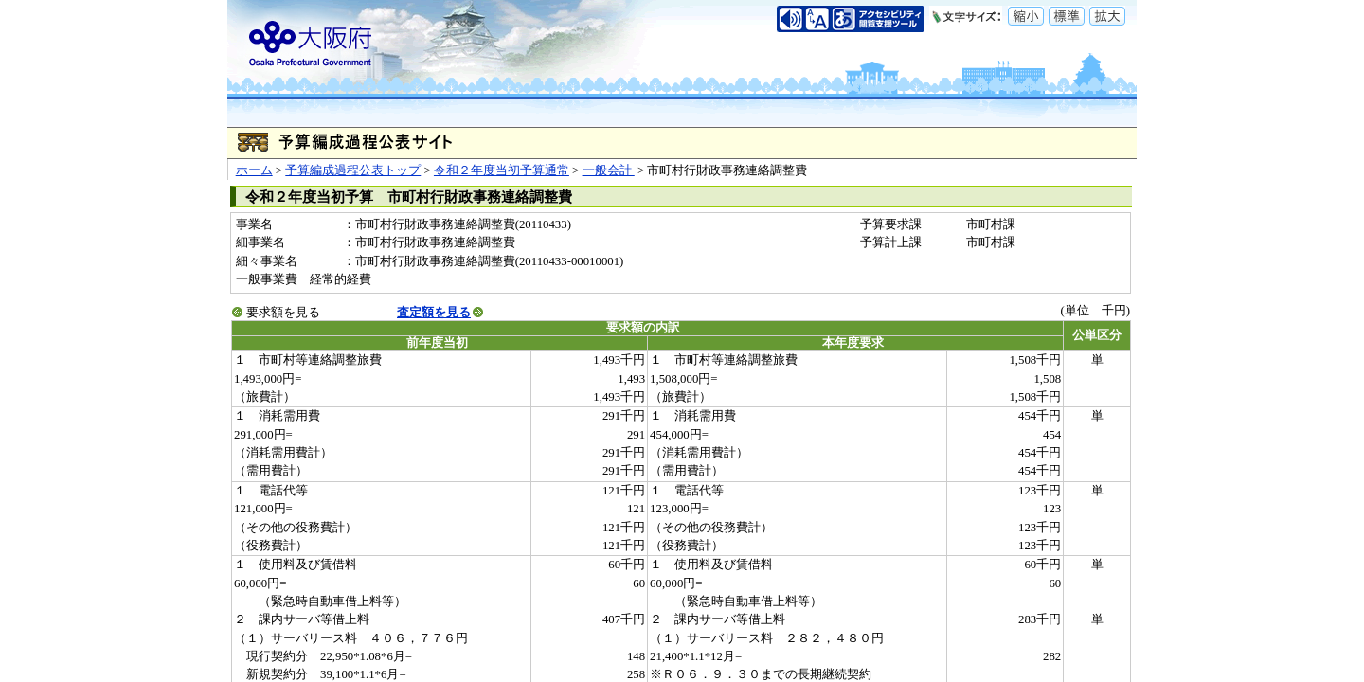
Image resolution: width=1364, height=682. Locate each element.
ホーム (254, 170)
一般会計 (609, 170)
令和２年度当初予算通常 (501, 170)
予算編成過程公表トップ (353, 170)
